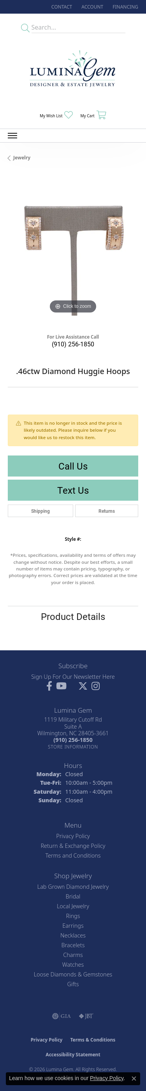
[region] (73, 250)
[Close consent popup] (134, 1078)
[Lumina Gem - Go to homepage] (73, 71)
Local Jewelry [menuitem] (73, 906)
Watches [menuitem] (73, 964)
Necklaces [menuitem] (73, 935)
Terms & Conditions (92, 1039)
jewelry (21, 157)
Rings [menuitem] (73, 916)
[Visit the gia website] (61, 1016)
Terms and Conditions (72, 855)
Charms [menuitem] (73, 955)
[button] (91, 7)
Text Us (73, 490)
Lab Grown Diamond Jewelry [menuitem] (73, 886)
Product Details (73, 616)
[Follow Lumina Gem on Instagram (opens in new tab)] (95, 686)
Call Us (73, 466)
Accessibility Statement (73, 1054)
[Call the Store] (72, 739)
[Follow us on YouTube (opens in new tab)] (61, 686)
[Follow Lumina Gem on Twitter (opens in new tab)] (83, 686)
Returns (107, 511)
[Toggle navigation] (12, 135)
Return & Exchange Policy (72, 845)
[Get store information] (73, 746)
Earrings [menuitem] (72, 925)
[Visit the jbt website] (86, 1016)
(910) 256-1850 (73, 344)
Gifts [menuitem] (73, 984)
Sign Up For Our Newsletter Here (73, 676)
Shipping (40, 511)
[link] (61, 7)
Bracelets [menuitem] (73, 945)
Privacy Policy (73, 836)
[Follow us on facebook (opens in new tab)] (49, 686)
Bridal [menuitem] (73, 896)
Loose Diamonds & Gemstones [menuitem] (73, 974)
